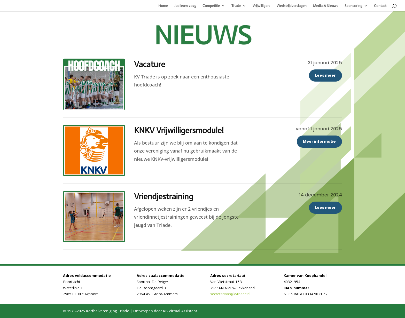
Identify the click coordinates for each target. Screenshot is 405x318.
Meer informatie (319, 141)
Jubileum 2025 (185, 6)
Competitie (211, 6)
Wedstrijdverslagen (292, 6)
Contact (380, 6)
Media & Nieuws (325, 6)
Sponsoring (353, 6)
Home (163, 6)
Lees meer (325, 75)
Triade (236, 6)
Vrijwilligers (261, 6)
